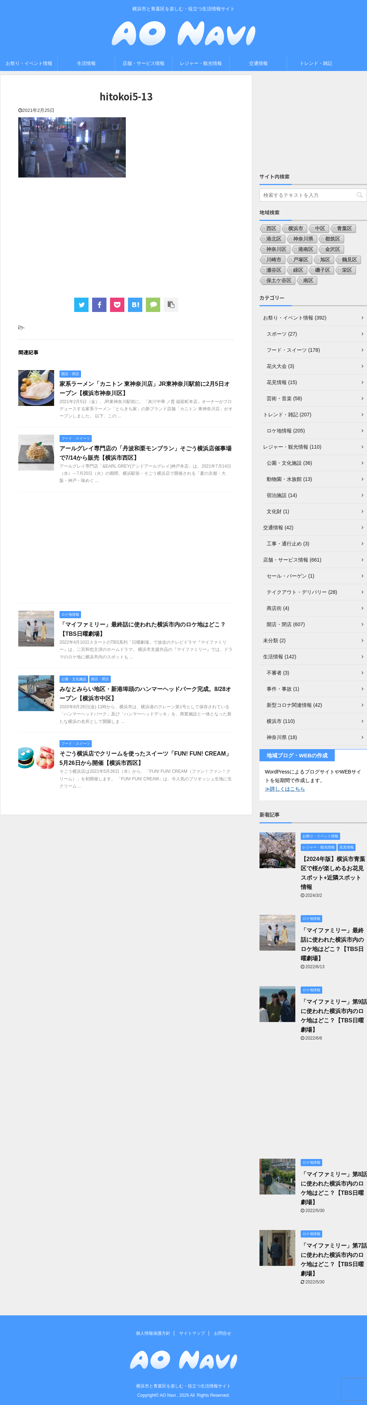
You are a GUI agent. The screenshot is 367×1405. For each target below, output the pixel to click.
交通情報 (258, 63)
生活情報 (86, 63)
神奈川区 (276, 249)
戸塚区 (300, 259)
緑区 (298, 270)
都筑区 (332, 239)
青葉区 (344, 228)
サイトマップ (192, 1333)
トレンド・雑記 (316, 63)
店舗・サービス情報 (144, 63)
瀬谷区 (273, 270)
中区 (320, 228)
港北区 (273, 239)
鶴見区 (349, 259)
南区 (308, 280)
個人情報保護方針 (153, 1333)
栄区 (347, 270)
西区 (271, 228)
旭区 (325, 259)
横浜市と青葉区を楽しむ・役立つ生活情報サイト (183, 1386)
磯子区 (322, 270)
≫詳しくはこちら (285, 789)
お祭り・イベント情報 (29, 63)
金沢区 (332, 249)
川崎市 (273, 259)
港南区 (305, 249)
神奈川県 (303, 239)
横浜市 (295, 228)
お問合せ (222, 1333)
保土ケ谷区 (278, 280)
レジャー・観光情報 (201, 63)
